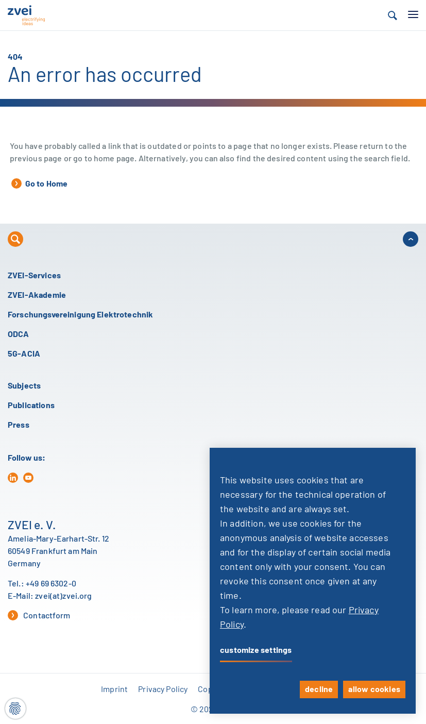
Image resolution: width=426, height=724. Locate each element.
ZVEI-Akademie (37, 295)
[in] (13, 478)
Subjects (24, 386)
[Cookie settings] (15, 708)
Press (18, 425)
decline (319, 689)
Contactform (39, 615)
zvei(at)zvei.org (63, 596)
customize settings (256, 650)
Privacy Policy (163, 689)
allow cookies (374, 689)
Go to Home (39, 183)
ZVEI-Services (34, 276)
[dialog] (313, 581)
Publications (31, 405)
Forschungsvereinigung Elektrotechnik (80, 315)
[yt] (28, 478)
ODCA (18, 334)
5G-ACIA (24, 354)
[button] (392, 15)
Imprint (114, 689)
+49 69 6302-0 (51, 584)
